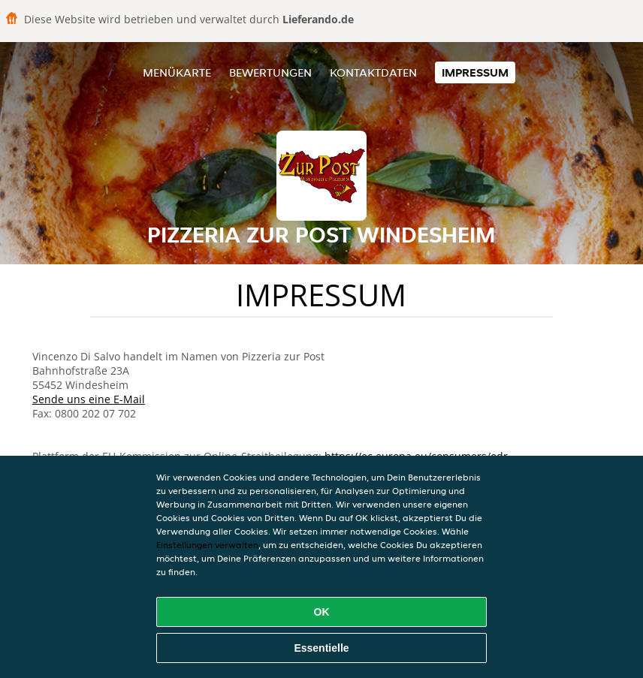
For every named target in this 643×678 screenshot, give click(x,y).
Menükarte (177, 72)
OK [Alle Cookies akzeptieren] (322, 612)
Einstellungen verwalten (207, 544)
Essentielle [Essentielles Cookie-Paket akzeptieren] (321, 648)
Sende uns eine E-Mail (88, 399)
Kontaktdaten (373, 72)
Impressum (475, 72)
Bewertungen (270, 72)
